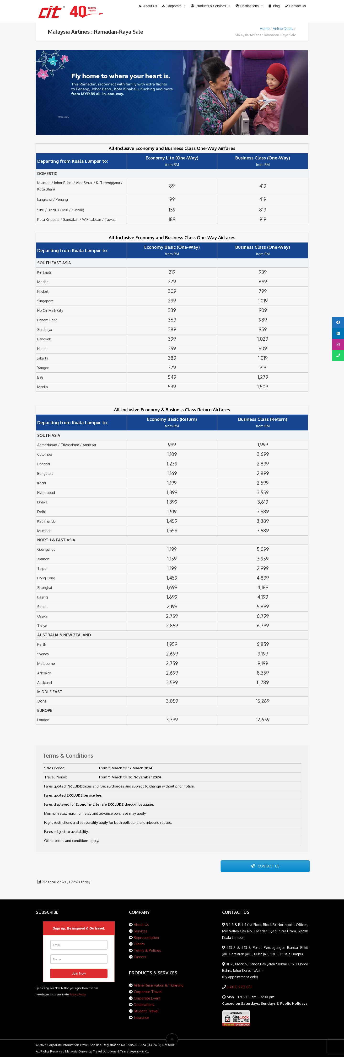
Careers (140, 957)
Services (140, 931)
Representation (146, 937)
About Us (141, 924)
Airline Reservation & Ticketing (158, 985)
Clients (139, 944)
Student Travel (146, 1011)
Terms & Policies (147, 950)
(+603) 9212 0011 (239, 987)
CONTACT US (265, 866)
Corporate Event (147, 998)
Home (265, 28)
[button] (211, 6)
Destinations (144, 1004)
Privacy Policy (78, 994)
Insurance (141, 1017)
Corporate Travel (148, 991)
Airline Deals (283, 28)
